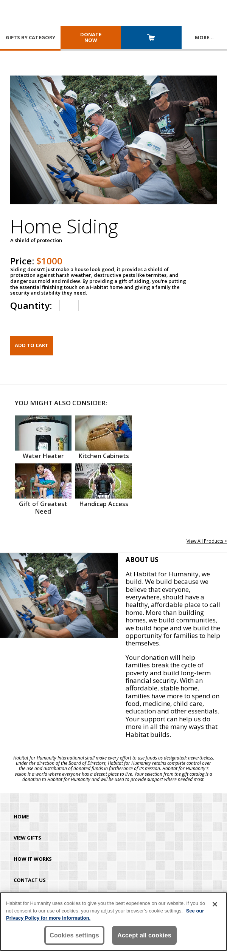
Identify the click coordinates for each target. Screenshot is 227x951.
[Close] (215, 904)
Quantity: (31, 305)
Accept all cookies (144, 935)
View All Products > (207, 541)
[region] (113, 921)
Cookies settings (74, 935)
